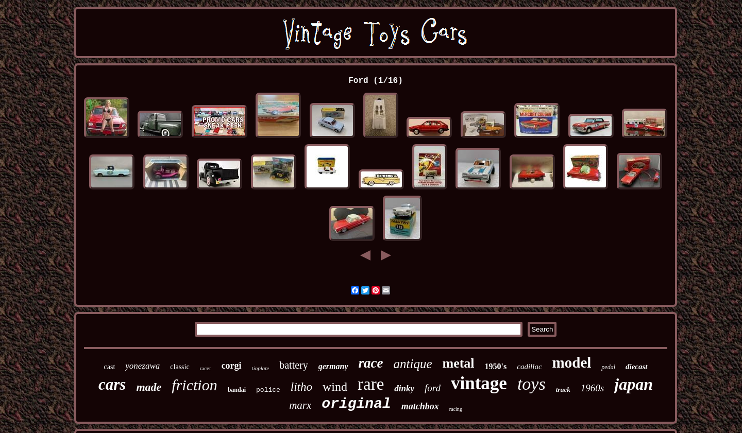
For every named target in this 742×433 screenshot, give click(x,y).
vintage (479, 383)
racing (455, 409)
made (148, 386)
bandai (237, 389)
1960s (592, 388)
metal (459, 363)
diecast (637, 366)
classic (179, 367)
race (371, 363)
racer (205, 368)
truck (563, 389)
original (356, 404)
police (268, 390)
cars (112, 384)
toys (531, 383)
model (572, 362)
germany (333, 366)
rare (371, 384)
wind (335, 386)
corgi (232, 365)
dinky (404, 388)
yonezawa (142, 366)
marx (300, 405)
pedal (608, 367)
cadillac (529, 366)
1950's (496, 366)
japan (633, 384)
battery (293, 365)
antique (413, 364)
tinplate (260, 368)
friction (194, 384)
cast (109, 367)
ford (433, 388)
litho (301, 386)
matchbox (420, 406)
